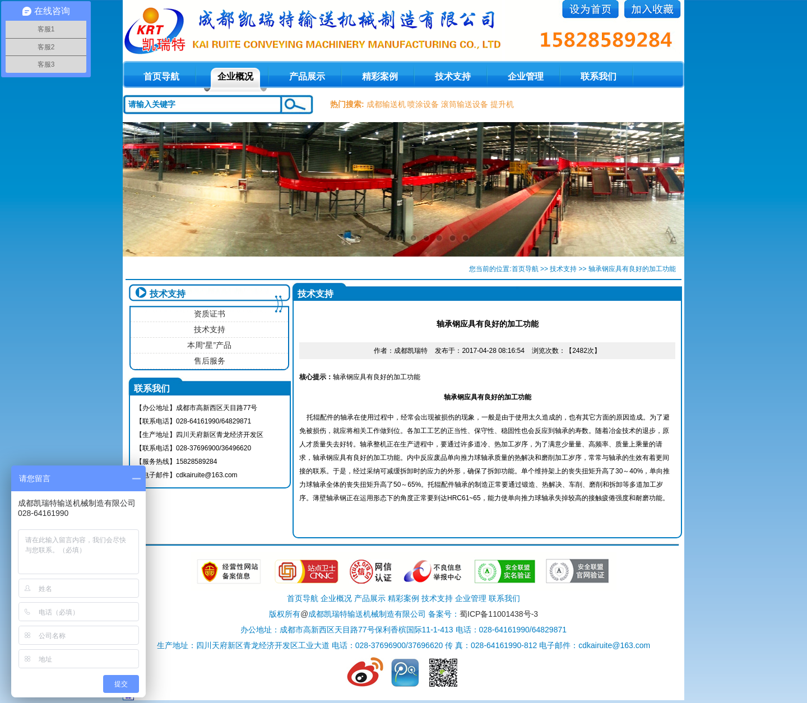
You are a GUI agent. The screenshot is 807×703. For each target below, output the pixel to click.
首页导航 (525, 269)
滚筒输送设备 (464, 104)
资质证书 (209, 313)
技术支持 (453, 76)
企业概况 (235, 76)
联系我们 (598, 76)
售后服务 (209, 360)
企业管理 (526, 76)
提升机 (502, 104)
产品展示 (307, 76)
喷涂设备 (423, 104)
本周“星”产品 (209, 345)
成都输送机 (386, 104)
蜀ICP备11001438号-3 (499, 613)
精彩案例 (380, 76)
